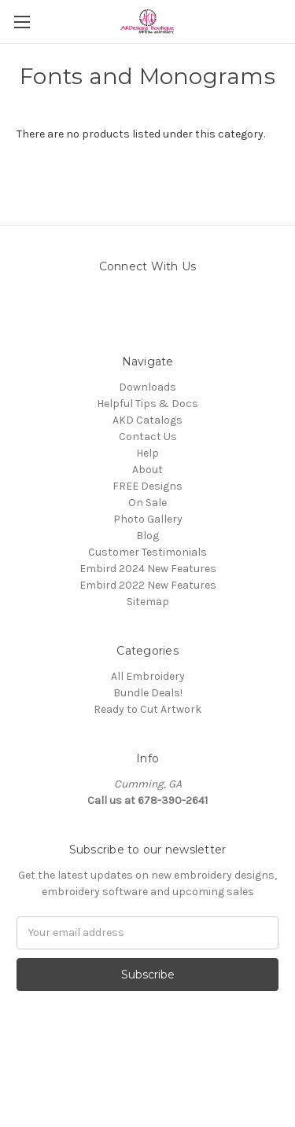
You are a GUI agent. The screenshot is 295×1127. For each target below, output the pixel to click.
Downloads (147, 387)
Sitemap (148, 601)
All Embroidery (148, 676)
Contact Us (148, 436)
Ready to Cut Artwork (147, 709)
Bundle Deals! (148, 692)
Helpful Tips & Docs (147, 403)
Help (147, 453)
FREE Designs (147, 486)
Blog (147, 535)
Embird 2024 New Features (147, 568)
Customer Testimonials (147, 552)
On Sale (147, 502)
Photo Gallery (148, 519)
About (147, 469)
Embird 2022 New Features (147, 585)
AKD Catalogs (147, 420)
